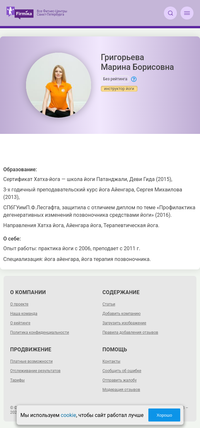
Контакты (111, 361)
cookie (68, 415)
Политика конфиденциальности (39, 332)
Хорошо (164, 415)
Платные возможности (31, 361)
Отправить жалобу (119, 380)
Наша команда (23, 313)
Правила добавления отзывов (130, 332)
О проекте (19, 304)
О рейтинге (20, 323)
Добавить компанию (121, 313)
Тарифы (17, 380)
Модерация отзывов (121, 389)
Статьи (108, 304)
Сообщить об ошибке (121, 371)
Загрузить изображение (124, 323)
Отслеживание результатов (35, 371)
